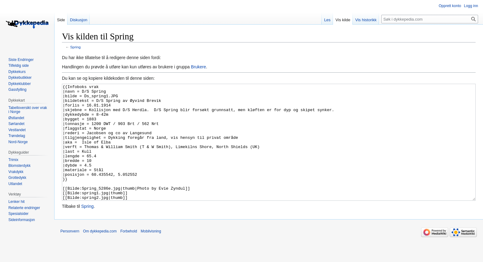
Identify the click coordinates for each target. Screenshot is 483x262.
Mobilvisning (151, 254)
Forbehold (128, 254)
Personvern (69, 254)
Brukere (198, 66)
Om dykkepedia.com (99, 254)
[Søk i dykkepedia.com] (429, 19)
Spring (75, 47)
